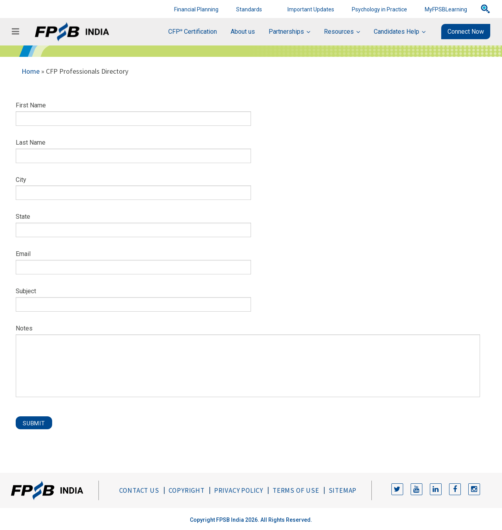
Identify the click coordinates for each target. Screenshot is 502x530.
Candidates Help (396, 31)
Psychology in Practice (379, 9)
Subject (26, 291)
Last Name (30, 142)
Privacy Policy (238, 490)
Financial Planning (196, 9)
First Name (31, 105)
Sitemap (343, 490)
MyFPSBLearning (446, 9)
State (23, 216)
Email (23, 254)
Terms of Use (296, 490)
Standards (249, 9)
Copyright (187, 490)
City (21, 179)
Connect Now (465, 31)
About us (243, 31)
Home (31, 71)
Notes (24, 328)
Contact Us (139, 490)
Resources (339, 31)
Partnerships (286, 31)
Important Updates (310, 9)
